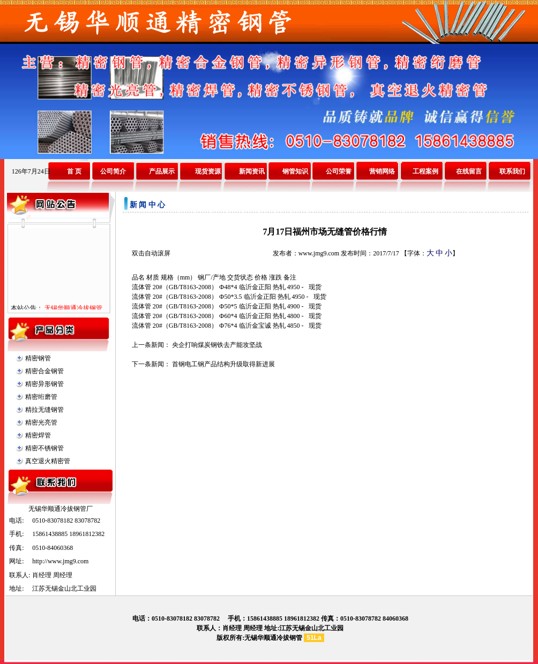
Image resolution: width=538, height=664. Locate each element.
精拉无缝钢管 (44, 409)
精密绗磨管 (41, 397)
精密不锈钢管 (44, 448)
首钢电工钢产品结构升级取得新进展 (223, 364)
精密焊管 (38, 435)
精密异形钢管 (44, 384)
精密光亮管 (41, 422)
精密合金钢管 (44, 371)
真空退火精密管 (47, 461)
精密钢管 (38, 358)
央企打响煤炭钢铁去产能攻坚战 (217, 345)
